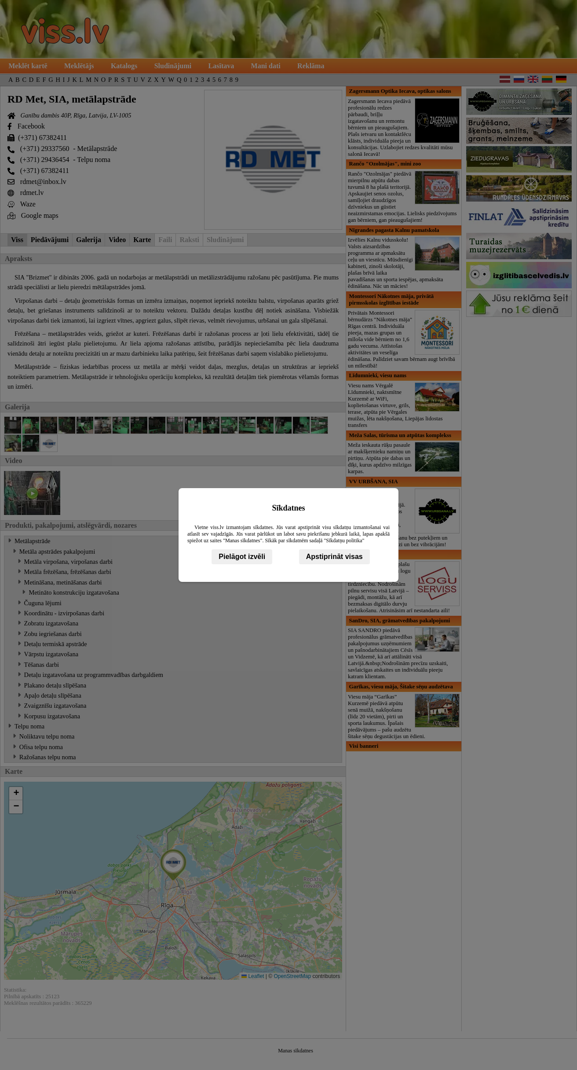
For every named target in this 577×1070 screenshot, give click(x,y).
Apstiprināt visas (334, 556)
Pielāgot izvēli (242, 556)
